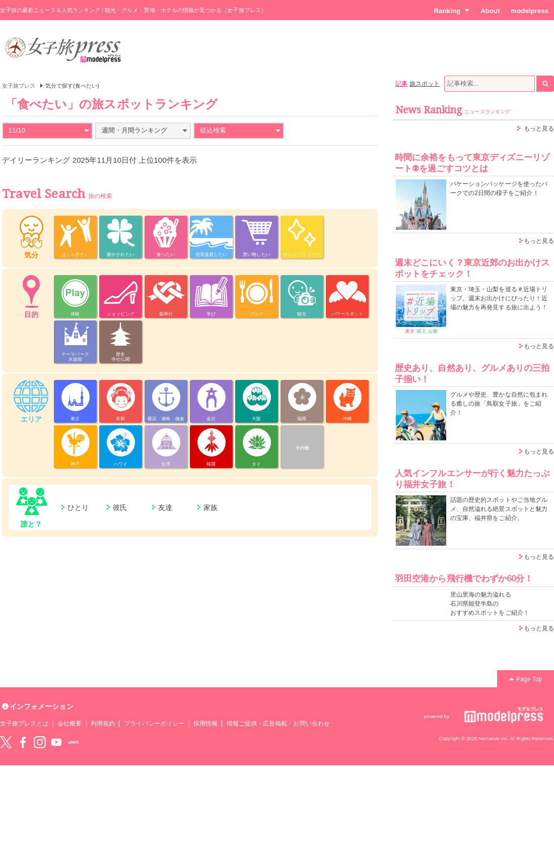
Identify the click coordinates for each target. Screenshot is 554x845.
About (490, 11)
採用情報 (205, 723)
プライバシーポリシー (154, 723)
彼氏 (120, 507)
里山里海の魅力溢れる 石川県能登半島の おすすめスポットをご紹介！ (489, 603)
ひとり (78, 507)
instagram (40, 742)
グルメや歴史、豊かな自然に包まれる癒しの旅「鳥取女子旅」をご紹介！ (498, 403)
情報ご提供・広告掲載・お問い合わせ (278, 723)
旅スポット (424, 83)
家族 (210, 507)
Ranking (451, 11)
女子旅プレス (18, 86)
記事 (401, 83)
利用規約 (103, 723)
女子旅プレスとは (24, 723)
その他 (302, 447)
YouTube (56, 742)
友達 (165, 507)
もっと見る (539, 128)
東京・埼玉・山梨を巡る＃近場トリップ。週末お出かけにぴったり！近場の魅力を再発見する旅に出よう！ (498, 298)
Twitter (6, 742)
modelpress (529, 11)
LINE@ (73, 742)
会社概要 (69, 723)
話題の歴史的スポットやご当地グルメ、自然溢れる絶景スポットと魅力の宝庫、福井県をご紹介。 (498, 509)
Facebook (23, 742)
